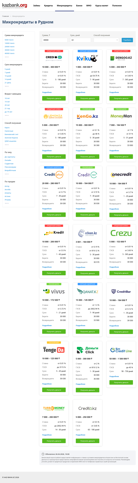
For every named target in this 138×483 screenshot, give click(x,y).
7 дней (7, 72)
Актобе (7, 189)
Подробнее (47, 92)
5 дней (7, 69)
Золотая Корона (11, 138)
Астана (7, 196)
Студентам (9, 163)
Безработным (10, 170)
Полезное (117, 5)
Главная (5, 16)
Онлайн (8, 160)
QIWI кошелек (10, 141)
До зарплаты (10, 157)
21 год (7, 108)
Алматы (8, 193)
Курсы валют (101, 5)
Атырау (8, 199)
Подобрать (127, 40)
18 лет (7, 98)
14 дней (8, 79)
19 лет (7, 101)
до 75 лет (8, 112)
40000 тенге (9, 53)
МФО (88, 5)
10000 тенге (9, 43)
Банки (79, 5)
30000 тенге (9, 50)
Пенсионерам (10, 167)
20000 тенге (9, 46)
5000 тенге (9, 40)
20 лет (7, 105)
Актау (7, 186)
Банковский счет (11, 134)
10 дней (8, 76)
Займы (36, 5)
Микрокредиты (64, 5)
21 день (8, 82)
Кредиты (48, 5)
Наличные (9, 131)
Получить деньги (54, 98)
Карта (7, 127)
